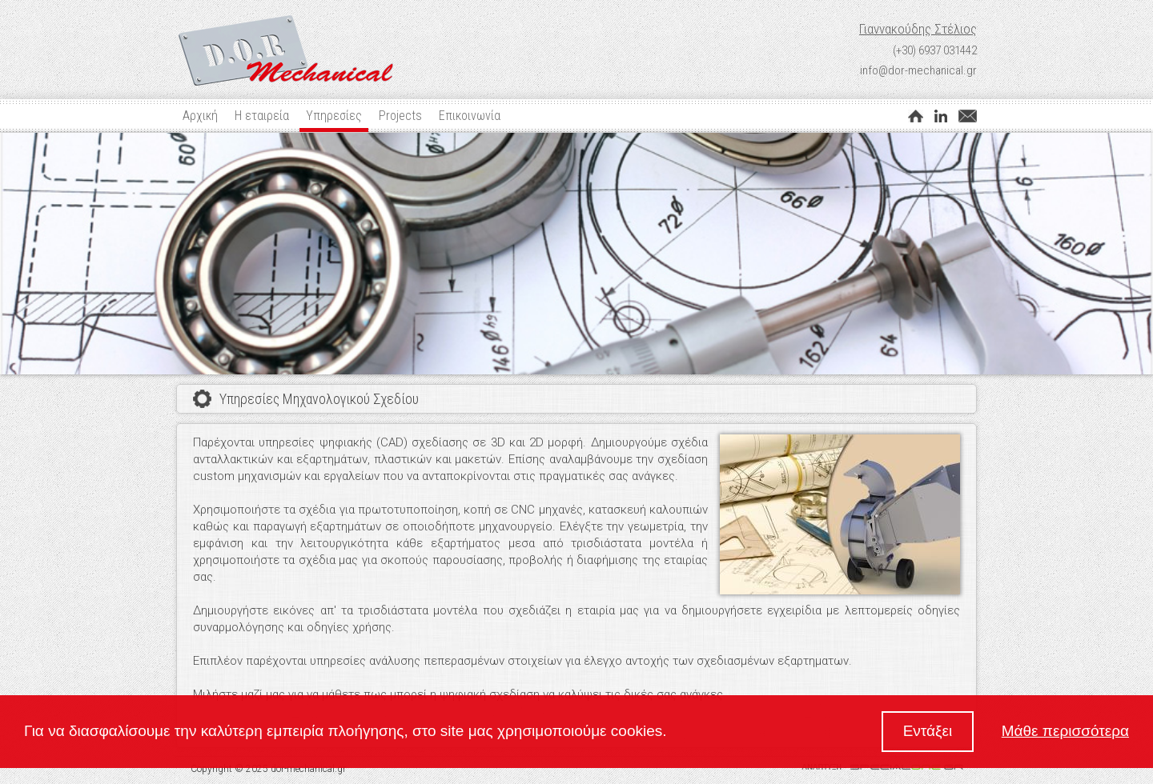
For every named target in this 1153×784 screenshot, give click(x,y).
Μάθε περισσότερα (1065, 730)
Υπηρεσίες (334, 115)
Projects (400, 115)
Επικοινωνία (469, 115)
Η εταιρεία (262, 115)
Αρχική (200, 115)
